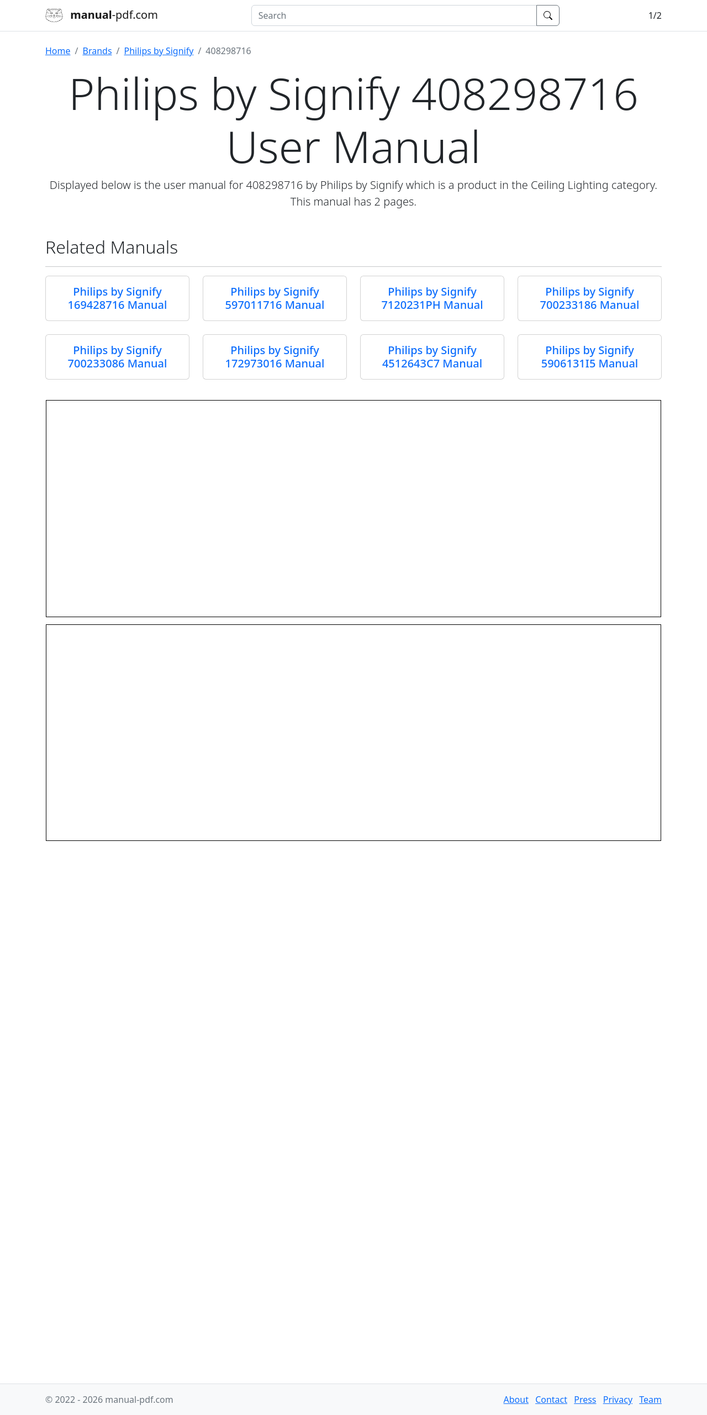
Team (650, 1399)
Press (585, 1399)
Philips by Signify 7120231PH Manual (432, 298)
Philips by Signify (159, 51)
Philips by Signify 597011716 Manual (275, 298)
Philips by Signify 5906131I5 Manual (590, 357)
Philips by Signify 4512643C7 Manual (432, 357)
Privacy (617, 1399)
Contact (551, 1399)
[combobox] (394, 15)
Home (58, 51)
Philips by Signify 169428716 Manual (117, 298)
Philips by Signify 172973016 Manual (275, 357)
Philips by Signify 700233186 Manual (590, 298)
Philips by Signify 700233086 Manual (117, 357)
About (516, 1399)
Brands (97, 51)
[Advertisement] (353, 1300)
